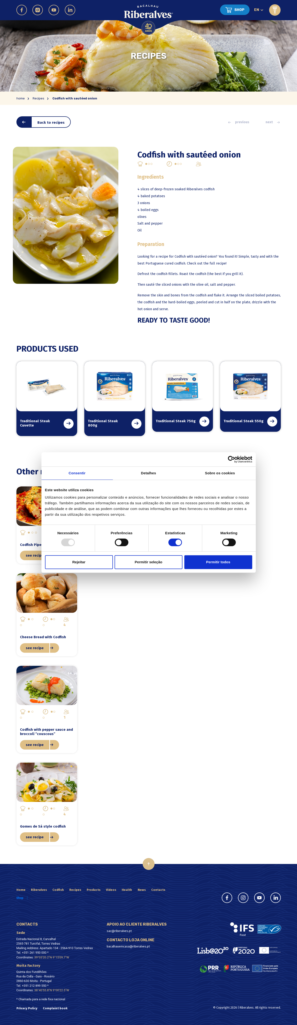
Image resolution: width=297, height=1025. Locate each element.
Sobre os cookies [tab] (220, 473)
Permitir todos (218, 562)
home (20, 98)
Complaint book (55, 1008)
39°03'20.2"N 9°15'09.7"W (51, 957)
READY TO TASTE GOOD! (173, 320)
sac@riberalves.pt (119, 931)
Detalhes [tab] (148, 473)
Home (20, 890)
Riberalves (39, 890)
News (142, 890)
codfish (201, 274)
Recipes (38, 98)
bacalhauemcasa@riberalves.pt (128, 946)
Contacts (158, 890)
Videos (111, 890)
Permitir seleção (148, 562)
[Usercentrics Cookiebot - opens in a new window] (231, 459)
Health (127, 890)
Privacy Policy (26, 1008)
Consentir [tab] (77, 473)
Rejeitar (78, 562)
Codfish (58, 890)
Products (94, 890)
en (256, 10)
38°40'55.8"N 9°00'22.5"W (51, 990)
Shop (239, 10)
